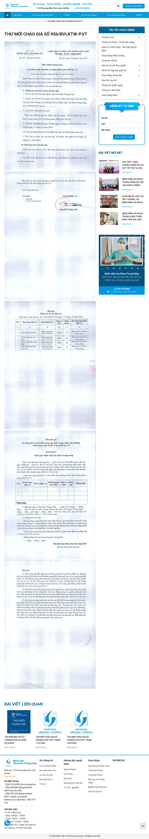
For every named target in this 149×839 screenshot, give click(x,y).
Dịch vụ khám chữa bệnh (42, 15)
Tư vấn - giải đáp (71, 787)
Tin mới (67, 15)
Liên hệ (139, 15)
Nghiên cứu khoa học (97, 787)
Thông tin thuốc (95, 770)
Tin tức (42, 784)
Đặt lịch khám (70, 769)
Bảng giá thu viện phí (73, 783)
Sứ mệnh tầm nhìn (47, 770)
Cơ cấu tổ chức (46, 775)
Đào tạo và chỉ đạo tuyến (96, 781)
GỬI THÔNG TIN (124, 137)
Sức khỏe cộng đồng (116, 15)
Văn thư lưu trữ (95, 791)
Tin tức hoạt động (89, 15)
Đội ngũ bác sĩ (45, 779)
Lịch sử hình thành (47, 766)
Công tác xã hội (95, 775)
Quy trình (68, 778)
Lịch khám (68, 774)
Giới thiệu (17, 15)
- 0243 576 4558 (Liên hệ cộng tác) (20, 784)
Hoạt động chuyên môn (98, 766)
